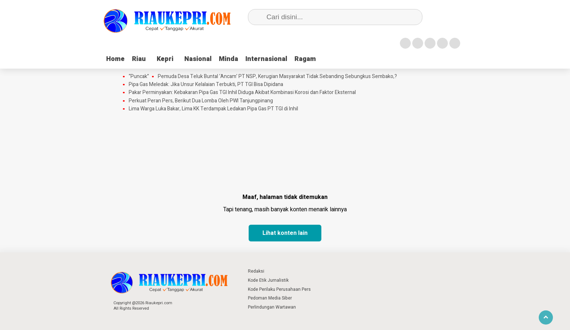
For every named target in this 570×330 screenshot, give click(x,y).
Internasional (266, 59)
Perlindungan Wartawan (272, 307)
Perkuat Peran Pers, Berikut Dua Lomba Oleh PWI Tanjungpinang (201, 101)
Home (115, 59)
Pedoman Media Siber (270, 298)
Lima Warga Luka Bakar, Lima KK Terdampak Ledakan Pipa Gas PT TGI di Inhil (213, 109)
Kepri (165, 59)
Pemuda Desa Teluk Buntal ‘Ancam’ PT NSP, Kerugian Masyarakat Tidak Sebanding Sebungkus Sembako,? (277, 76)
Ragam (305, 59)
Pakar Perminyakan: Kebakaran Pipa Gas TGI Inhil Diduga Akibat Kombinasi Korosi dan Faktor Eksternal (242, 92)
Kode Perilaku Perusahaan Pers (279, 289)
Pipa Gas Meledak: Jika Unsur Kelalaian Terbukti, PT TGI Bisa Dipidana (206, 84)
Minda (228, 59)
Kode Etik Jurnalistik (268, 280)
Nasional (198, 59)
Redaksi (256, 271)
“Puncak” (139, 76)
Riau (139, 59)
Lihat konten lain (285, 233)
